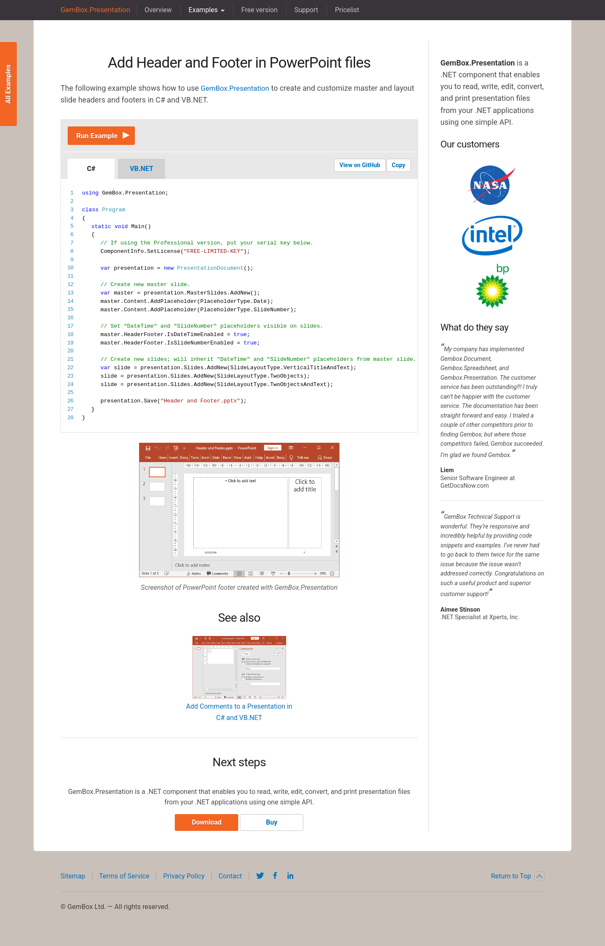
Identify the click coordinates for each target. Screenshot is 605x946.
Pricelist (342, 10)
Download (205, 826)
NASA (492, 185)
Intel (492, 235)
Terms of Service (124, 880)
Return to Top (517, 880)
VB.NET (141, 171)
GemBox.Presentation (93, 10)
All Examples (8, 84)
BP (492, 286)
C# (91, 171)
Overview (153, 10)
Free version (255, 10)
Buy (273, 826)
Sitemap (72, 880)
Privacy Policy (184, 880)
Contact (230, 880)
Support (301, 10)
